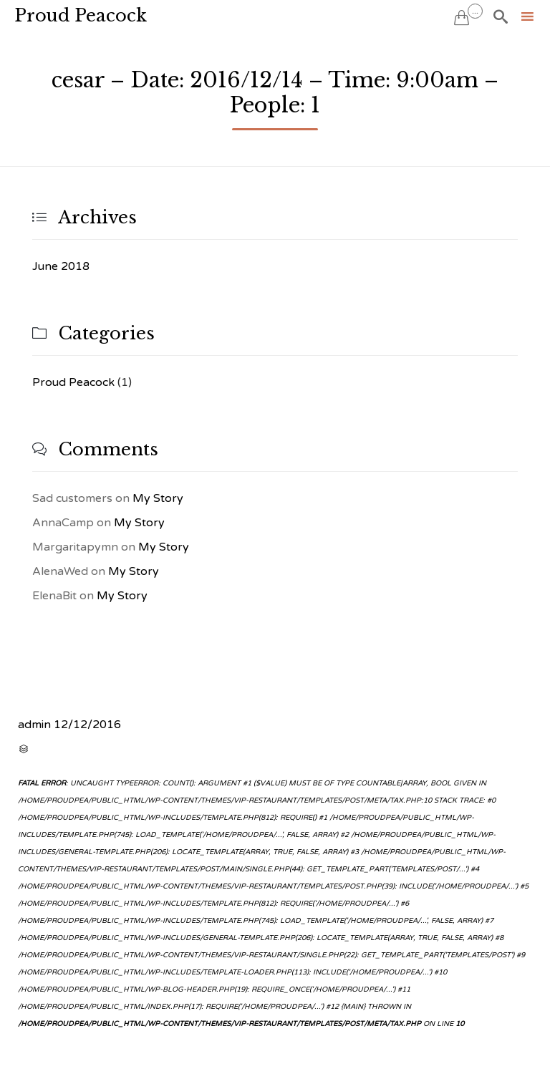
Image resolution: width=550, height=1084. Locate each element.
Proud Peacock (80, 15)
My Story (157, 498)
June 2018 (61, 266)
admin (34, 724)
